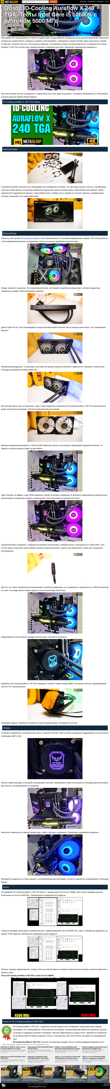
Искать (53, 1)
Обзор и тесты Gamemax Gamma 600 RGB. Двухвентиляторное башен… (67, 1057)
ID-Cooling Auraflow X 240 (32, 238)
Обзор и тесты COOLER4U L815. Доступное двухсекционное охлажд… (68, 1047)
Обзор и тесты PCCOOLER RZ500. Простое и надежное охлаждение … (94, 1057)
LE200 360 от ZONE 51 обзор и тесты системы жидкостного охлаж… (12, 1047)
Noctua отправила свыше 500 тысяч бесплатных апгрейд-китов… (94, 1047)
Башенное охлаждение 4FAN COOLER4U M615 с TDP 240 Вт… (39, 1057)
